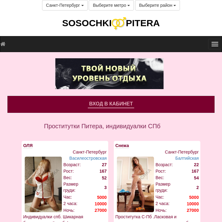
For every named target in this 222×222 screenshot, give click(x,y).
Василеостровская (88, 158)
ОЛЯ (27, 145)
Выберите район (157, 5)
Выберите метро (111, 5)
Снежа (122, 145)
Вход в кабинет (111, 103)
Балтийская (187, 158)
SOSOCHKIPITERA (111, 23)
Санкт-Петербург (65, 5)
